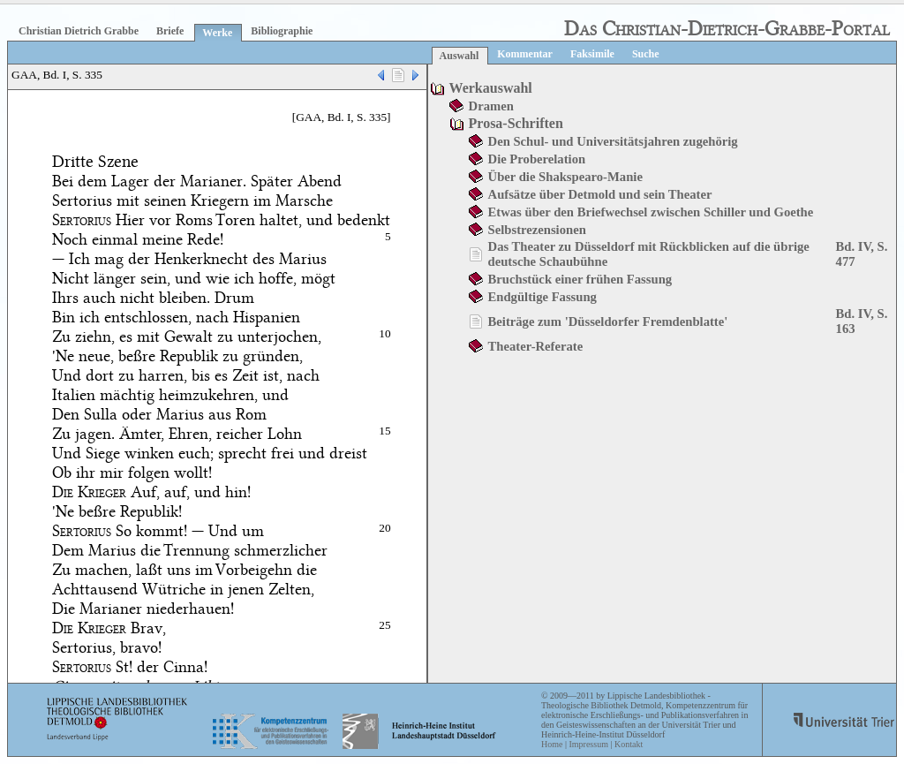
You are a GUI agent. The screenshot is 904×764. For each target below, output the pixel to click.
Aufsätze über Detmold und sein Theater (600, 194)
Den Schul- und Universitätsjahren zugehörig (613, 141)
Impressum (588, 744)
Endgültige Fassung (542, 297)
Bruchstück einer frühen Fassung (580, 279)
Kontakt (628, 744)
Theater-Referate (536, 346)
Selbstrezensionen (537, 230)
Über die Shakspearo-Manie (565, 177)
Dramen (491, 106)
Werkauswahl (490, 87)
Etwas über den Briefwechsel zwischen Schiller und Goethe (651, 212)
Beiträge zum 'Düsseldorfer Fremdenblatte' (608, 321)
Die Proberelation (537, 159)
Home (551, 744)
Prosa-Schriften (516, 123)
